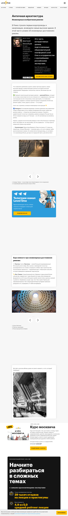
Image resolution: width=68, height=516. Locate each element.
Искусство (54, 7)
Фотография (63, 7)
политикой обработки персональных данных (27, 513)
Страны (11, 7)
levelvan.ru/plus (47, 72)
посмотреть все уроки (44, 76)
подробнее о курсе (38, 448)
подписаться (22, 213)
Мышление (31, 7)
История (3, 7)
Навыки (39, 7)
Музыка (46, 7)
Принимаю (62, 512)
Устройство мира (20, 7)
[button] (37, 176)
